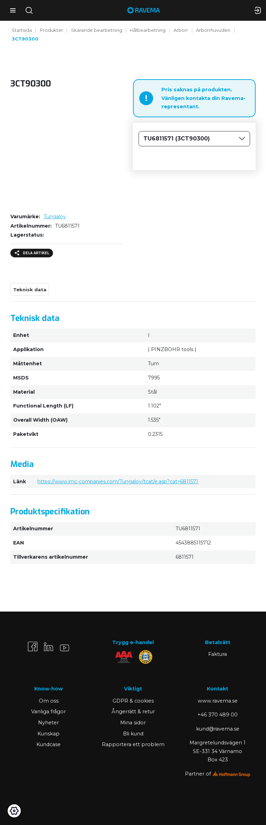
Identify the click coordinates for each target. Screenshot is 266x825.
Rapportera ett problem (133, 744)
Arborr (181, 30)
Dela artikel (32, 253)
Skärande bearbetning (96, 30)
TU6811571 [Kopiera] (67, 226)
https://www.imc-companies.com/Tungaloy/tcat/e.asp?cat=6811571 (117, 481)
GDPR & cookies (133, 701)
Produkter (51, 30)
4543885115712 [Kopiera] (193, 543)
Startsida (22, 30)
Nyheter (48, 722)
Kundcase (48, 744)
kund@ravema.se (217, 729)
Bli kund (133, 734)
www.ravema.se (218, 701)
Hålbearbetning (148, 30)
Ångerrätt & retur (133, 711)
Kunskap (48, 734)
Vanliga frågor (48, 711)
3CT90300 (25, 39)
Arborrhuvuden (213, 30)
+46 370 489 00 (217, 715)
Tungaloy (55, 216)
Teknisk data (29, 289)
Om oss (49, 701)
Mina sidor (133, 722)
